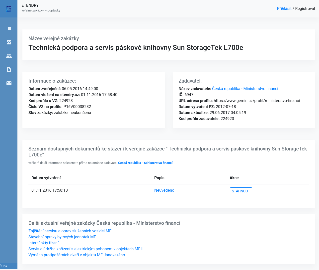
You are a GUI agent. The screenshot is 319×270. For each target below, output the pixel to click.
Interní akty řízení (43, 243)
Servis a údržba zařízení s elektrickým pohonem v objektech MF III (86, 249)
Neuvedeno (164, 190)
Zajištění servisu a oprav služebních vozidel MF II (71, 231)
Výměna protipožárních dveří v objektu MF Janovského (76, 255)
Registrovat (305, 8)
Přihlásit (285, 8)
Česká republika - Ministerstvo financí (244, 88)
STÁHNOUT (241, 191)
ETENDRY (30, 5)
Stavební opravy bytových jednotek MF (62, 237)
